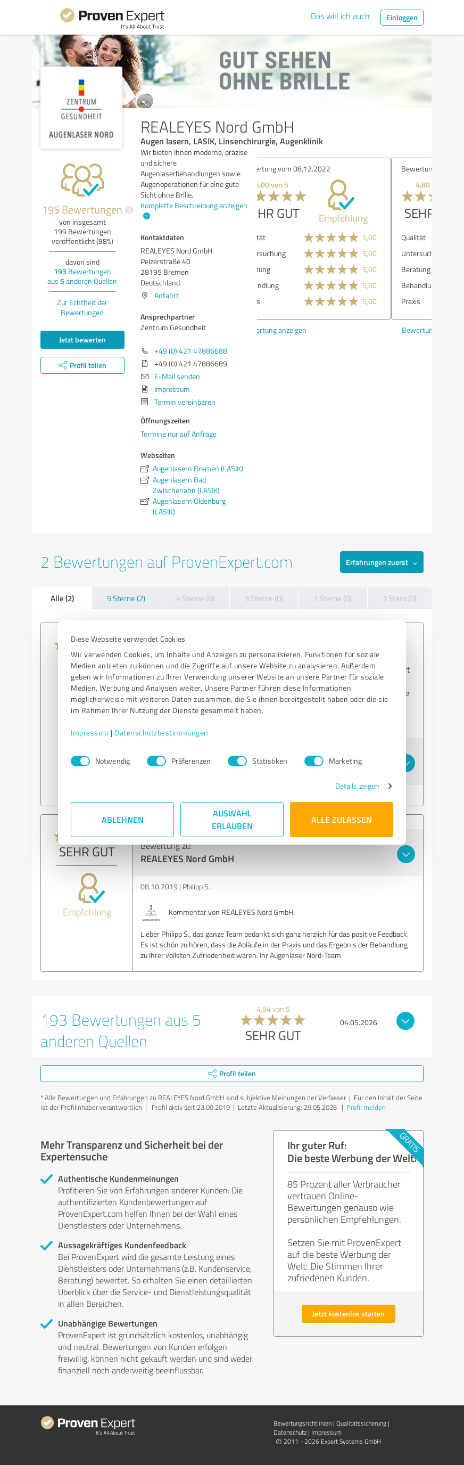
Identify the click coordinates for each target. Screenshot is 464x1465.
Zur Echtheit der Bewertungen (82, 307)
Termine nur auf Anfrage (178, 434)
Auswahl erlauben (232, 819)
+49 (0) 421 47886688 (190, 351)
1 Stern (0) (400, 598)
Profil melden (366, 1107)
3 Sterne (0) (264, 598)
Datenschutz (290, 1432)
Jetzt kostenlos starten (348, 1313)
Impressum (90, 732)
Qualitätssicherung (361, 1423)
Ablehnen (123, 819)
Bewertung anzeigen (300, 330)
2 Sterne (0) (332, 598)
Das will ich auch (340, 16)
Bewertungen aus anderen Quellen (82, 276)
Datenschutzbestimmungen (161, 732)
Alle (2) (62, 598)
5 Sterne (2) (126, 598)
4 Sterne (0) (195, 598)
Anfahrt (166, 295)
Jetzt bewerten (82, 339)
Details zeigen (357, 786)
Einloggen (402, 17)
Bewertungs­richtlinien (303, 1423)
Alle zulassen (341, 819)
